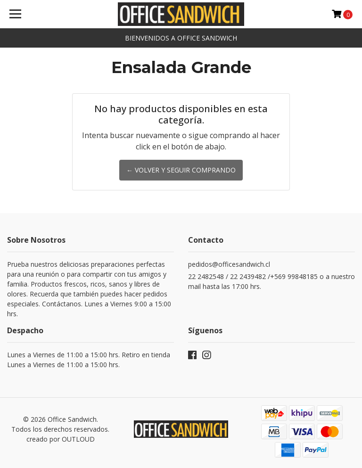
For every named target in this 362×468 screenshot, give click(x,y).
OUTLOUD (78, 439)
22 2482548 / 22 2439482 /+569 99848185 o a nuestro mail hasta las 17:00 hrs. (271, 281)
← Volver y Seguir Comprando (181, 169)
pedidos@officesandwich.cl (229, 264)
